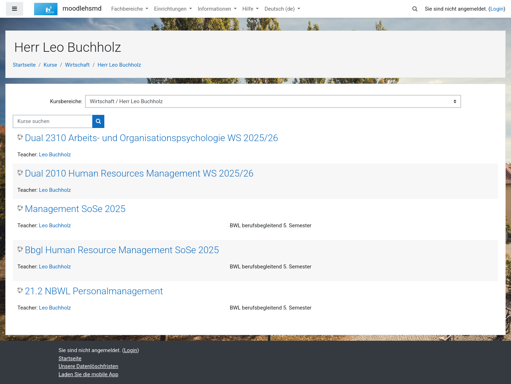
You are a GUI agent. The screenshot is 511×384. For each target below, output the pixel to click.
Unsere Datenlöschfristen (88, 366)
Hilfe (248, 9)
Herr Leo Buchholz (119, 65)
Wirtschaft (77, 65)
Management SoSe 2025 (75, 209)
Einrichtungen (171, 9)
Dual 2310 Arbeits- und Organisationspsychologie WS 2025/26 (151, 138)
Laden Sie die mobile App (88, 374)
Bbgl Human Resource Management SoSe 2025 (122, 250)
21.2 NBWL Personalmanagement (94, 291)
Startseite (24, 65)
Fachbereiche (127, 9)
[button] (415, 9)
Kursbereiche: (66, 101)
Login (497, 9)
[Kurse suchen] (53, 121)
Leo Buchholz (55, 154)
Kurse (50, 65)
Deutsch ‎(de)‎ (280, 9)
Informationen (215, 9)
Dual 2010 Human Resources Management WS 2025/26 (139, 173)
